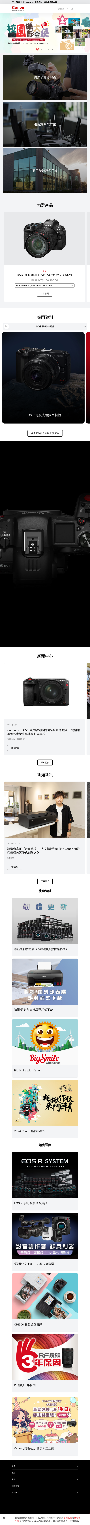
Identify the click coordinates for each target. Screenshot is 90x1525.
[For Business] (45, 124)
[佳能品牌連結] (18, 8)
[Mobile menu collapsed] (76, 8)
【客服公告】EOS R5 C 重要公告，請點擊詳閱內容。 (37, 2)
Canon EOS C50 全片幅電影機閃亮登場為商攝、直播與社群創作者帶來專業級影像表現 (44, 732)
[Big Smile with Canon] (45, 1038)
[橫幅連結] (45, 33)
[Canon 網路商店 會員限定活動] (45, 1416)
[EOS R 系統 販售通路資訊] (45, 1171)
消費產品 (61, 9)
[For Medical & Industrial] (45, 171)
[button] (37, 49)
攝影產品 (11, 739)
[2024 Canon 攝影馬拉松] (45, 1099)
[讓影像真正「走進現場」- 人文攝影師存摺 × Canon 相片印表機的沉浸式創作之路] (44, 825)
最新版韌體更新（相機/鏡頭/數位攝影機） (41, 945)
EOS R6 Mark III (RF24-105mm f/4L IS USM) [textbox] (34, 285)
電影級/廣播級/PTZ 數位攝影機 (34, 1260)
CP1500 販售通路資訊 (28, 1320)
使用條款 (67, 1517)
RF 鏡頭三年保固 (25, 1381)
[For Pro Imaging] (45, 78)
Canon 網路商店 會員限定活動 (34, 1444)
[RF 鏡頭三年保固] (45, 1353)
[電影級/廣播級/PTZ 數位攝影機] (45, 1231)
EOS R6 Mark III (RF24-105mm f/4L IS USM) (44, 275)
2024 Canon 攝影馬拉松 (30, 1127)
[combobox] (44, 285)
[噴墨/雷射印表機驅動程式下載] (45, 977)
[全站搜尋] (72, 9)
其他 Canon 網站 (22, 1511)
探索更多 (45, 760)
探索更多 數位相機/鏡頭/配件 (45, 433)
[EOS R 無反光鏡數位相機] (43, 378)
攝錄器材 (21, 739)
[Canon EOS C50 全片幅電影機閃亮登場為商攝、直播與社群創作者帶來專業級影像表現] (44, 708)
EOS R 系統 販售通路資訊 (30, 1199)
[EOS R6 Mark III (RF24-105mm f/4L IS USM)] (44, 257)
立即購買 (44, 293)
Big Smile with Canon (27, 1066)
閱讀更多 (15, 746)
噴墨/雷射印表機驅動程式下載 (33, 1005)
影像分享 (11, 855)
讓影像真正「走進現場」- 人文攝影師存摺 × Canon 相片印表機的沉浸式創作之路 (43, 848)
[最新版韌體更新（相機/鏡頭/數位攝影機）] (45, 917)
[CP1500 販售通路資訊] (45, 1292)
